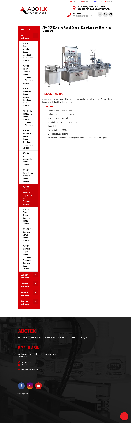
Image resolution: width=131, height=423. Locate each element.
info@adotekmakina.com (82, 16)
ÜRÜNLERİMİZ (26, 30)
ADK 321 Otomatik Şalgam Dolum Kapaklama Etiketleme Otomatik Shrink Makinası (27, 257)
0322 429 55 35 (24, 365)
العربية (109, 1)
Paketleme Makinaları (25, 293)
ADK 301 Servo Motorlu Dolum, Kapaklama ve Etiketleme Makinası (28, 52)
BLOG (74, 338)
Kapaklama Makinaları (25, 276)
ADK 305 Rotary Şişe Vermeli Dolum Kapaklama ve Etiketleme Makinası (28, 139)
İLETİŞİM (83, 338)
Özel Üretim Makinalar (25, 302)
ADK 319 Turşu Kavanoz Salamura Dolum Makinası (26, 216)
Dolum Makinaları (25, 36)
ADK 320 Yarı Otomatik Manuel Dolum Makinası (28, 235)
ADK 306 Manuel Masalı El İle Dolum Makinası (27, 159)
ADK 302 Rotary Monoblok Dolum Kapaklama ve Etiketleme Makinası (28, 74)
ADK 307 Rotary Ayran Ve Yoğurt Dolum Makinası (28, 176)
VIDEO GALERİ (63, 338)
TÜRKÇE (74, 1)
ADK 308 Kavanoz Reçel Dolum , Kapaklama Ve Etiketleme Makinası (28, 195)
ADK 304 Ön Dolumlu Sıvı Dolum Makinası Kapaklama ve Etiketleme (28, 118)
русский (98, 1)
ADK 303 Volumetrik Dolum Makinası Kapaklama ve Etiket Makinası (27, 97)
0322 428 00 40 (78, 14)
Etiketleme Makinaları (25, 285)
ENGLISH (86, 1)
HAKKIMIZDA (35, 338)
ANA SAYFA (22, 338)
